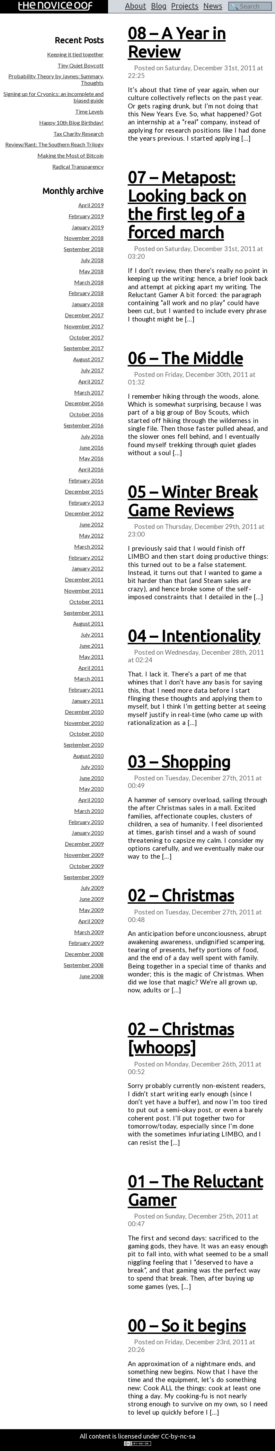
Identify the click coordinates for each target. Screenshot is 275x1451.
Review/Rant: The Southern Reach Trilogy (54, 144)
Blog (159, 6)
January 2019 (88, 227)
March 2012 (89, 546)
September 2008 (84, 965)
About (135, 6)
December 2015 (84, 491)
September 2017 (84, 348)
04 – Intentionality (194, 636)
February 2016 (86, 480)
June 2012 (91, 524)
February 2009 (86, 942)
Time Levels (89, 111)
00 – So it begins (187, 1326)
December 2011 (84, 579)
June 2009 (91, 898)
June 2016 (91, 447)
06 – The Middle (185, 358)
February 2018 (86, 293)
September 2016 (84, 425)
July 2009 (92, 887)
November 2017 (84, 326)
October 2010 (86, 733)
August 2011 (88, 623)
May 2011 (91, 656)
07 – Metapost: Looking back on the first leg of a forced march (187, 204)
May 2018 (91, 271)
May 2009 (91, 909)
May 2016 (91, 458)
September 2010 (84, 744)
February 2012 (86, 557)
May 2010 (91, 788)
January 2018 (88, 304)
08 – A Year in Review (177, 42)
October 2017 (86, 337)
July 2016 (92, 436)
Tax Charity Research (78, 133)
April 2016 (91, 469)
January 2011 (88, 700)
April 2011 (91, 667)
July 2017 (92, 370)
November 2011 (84, 590)
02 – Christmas (181, 895)
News (212, 6)
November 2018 (84, 238)
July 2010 (92, 766)
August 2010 (88, 755)
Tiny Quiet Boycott (80, 65)
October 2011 (86, 601)
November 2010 (84, 722)
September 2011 (84, 612)
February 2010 (86, 822)
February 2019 (86, 216)
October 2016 (86, 414)
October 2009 (86, 865)
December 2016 (84, 403)
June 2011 (91, 645)
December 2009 (84, 843)
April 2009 (91, 921)
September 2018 (84, 249)
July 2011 (92, 634)
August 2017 (88, 359)
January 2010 (88, 832)
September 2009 (84, 877)
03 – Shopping (179, 762)
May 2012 (91, 535)
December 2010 (84, 711)
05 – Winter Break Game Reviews (193, 501)
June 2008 (91, 976)
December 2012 (84, 513)
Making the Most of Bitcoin (70, 155)
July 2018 (92, 260)
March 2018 (89, 282)
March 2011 (89, 678)
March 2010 (89, 810)
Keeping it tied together (75, 54)
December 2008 (84, 953)
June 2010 (91, 778)
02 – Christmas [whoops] (181, 1038)
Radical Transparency (78, 166)
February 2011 (86, 689)
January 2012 (88, 568)
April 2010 (91, 799)
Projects (184, 6)
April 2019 (91, 205)
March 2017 (89, 392)
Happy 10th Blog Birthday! (71, 122)
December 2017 (84, 315)
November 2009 (84, 854)
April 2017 (91, 381)
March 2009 (89, 932)
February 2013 (86, 502)
